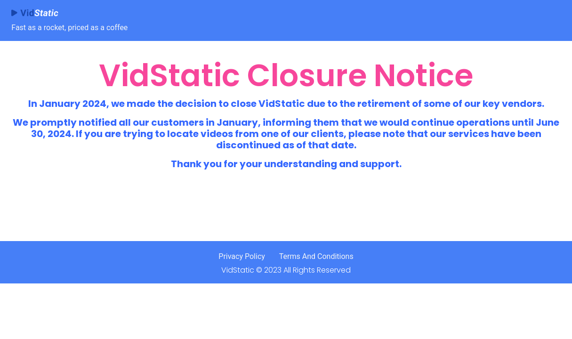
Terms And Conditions (316, 256)
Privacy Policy (241, 256)
